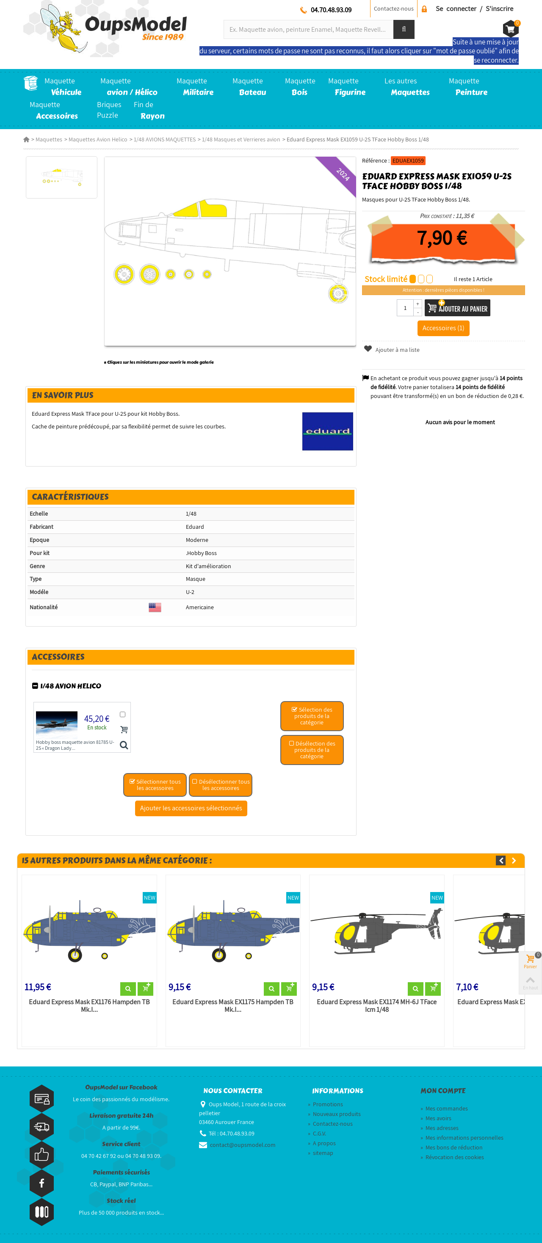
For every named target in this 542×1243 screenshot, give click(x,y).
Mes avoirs (435, 1118)
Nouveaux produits (334, 1114)
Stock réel (121, 1200)
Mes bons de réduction (451, 1147)
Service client (121, 1144)
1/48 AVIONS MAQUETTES (165, 139)
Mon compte (442, 1091)
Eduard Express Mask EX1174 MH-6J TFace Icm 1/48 (377, 1006)
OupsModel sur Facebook (121, 1087)
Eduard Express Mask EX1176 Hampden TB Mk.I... (89, 1006)
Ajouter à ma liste (392, 350)
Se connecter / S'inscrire (474, 8)
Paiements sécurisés (121, 1172)
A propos (322, 1143)
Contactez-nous (394, 8)
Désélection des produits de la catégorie (311, 750)
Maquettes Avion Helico (98, 139)
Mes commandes (444, 1108)
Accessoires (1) (444, 327)
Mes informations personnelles (461, 1137)
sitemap (320, 1153)
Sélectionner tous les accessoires (155, 785)
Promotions (325, 1104)
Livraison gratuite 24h (121, 1115)
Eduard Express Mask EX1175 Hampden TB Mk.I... (232, 1006)
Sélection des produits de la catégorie (312, 716)
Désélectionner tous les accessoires (221, 785)
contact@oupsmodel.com (243, 1145)
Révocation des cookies (452, 1157)
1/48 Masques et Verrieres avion (241, 139)
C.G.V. (317, 1133)
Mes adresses (439, 1128)
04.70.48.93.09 (331, 9)
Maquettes (49, 139)
